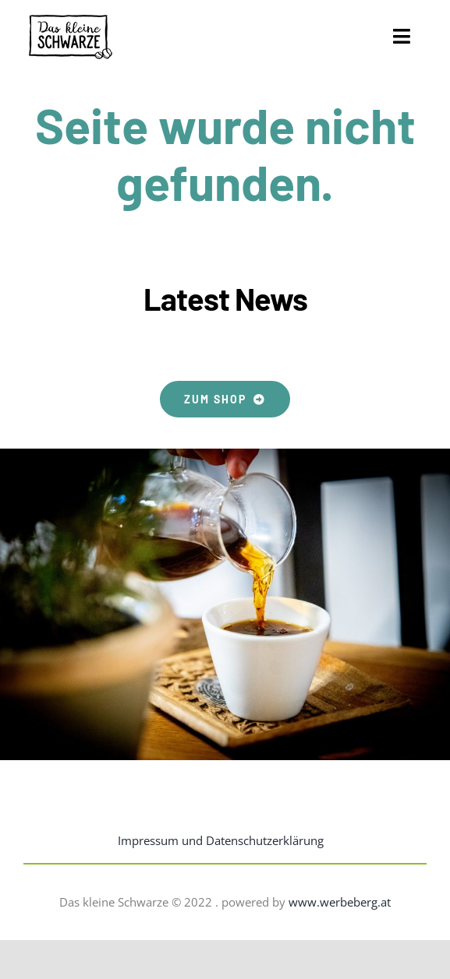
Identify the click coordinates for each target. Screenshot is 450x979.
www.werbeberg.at (340, 902)
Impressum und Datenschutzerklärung (221, 840)
